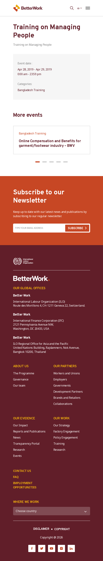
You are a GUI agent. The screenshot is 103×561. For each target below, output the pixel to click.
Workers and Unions (66, 373)
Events (17, 456)
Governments (62, 385)
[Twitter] (41, 548)
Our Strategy (61, 425)
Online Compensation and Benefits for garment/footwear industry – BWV (50, 143)
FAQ (16, 477)
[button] (37, 161)
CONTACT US (22, 471)
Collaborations (63, 404)
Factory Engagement (66, 431)
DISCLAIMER (41, 529)
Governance (20, 379)
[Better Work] (31, 278)
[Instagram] (61, 548)
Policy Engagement (66, 437)
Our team (19, 385)
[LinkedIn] (71, 548)
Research (19, 450)
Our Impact (20, 425)
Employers (60, 379)
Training (58, 444)
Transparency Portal (26, 444)
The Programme (23, 373)
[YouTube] (51, 548)
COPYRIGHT (62, 529)
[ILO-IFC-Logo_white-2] (23, 261)
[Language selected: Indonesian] (79, 8)
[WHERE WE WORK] (51, 511)
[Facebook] (31, 548)
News (17, 437)
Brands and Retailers (67, 398)
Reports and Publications (29, 431)
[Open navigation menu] (88, 8)
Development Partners (68, 392)
